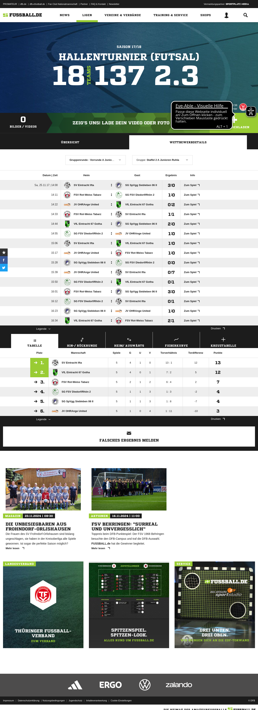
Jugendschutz (75, 700)
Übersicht (70, 142)
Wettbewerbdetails (188, 142)
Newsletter (114, 4)
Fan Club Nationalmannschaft (62, 4)
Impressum (8, 700)
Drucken (218, 328)
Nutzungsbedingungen (54, 700)
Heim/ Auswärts (129, 341)
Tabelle (34, 341)
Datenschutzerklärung (28, 700)
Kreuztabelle (223, 341)
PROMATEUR (10, 4)
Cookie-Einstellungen (121, 700)
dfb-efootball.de (37, 4)
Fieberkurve (176, 341)
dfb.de (23, 4)
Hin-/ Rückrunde (81, 341)
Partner (84, 4)
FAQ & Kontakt (98, 4)
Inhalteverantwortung (96, 700)
